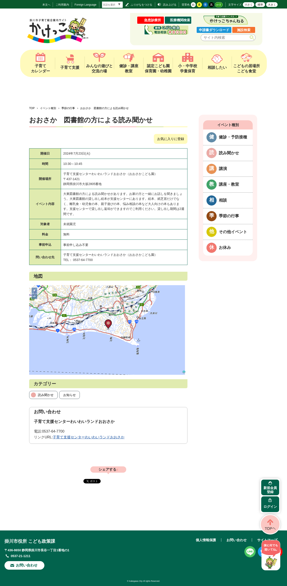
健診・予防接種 (233, 137)
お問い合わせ (26, 565)
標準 (260, 4)
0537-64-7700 (53, 431)
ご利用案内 (62, 4)
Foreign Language (85, 4)
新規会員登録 (270, 490)
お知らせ (69, 395)
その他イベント (233, 232)
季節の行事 (68, 108)
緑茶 (219, 4)
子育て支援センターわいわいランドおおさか (88, 437)
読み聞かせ (46, 395)
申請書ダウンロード (214, 30)
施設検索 (243, 30)
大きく (272, 4)
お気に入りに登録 (170, 139)
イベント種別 (48, 108)
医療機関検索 (180, 20)
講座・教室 (229, 184)
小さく (249, 4)
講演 (223, 168)
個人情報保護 (206, 540)
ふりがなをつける (141, 4)
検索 (252, 37)
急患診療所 (152, 20)
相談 (223, 200)
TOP (32, 108)
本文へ (46, 4)
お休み (225, 247)
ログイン (270, 506)
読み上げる (169, 4)
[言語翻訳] (112, 5)
